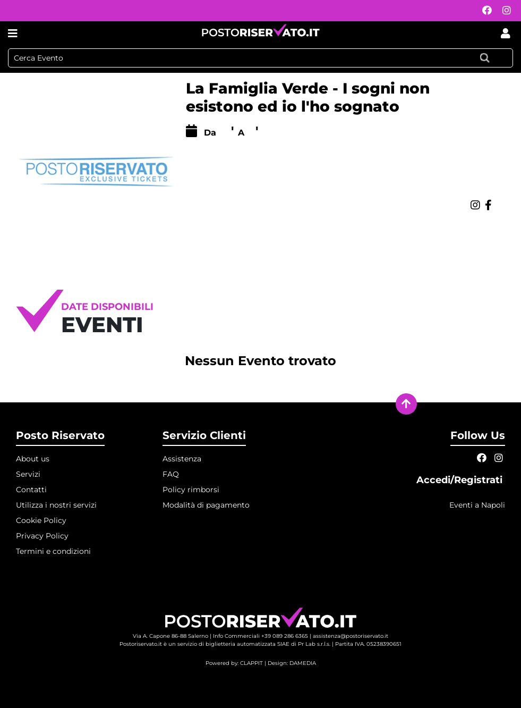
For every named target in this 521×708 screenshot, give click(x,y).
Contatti (31, 489)
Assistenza (182, 458)
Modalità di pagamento (206, 505)
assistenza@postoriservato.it (350, 636)
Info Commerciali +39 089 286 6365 (260, 636)
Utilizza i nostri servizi (56, 505)
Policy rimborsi (191, 489)
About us (32, 458)
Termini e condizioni (53, 551)
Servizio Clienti (204, 435)
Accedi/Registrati (460, 480)
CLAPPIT (251, 663)
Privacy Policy (42, 536)
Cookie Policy (41, 520)
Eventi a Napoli (477, 505)
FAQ (171, 474)
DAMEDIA (302, 663)
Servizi (28, 474)
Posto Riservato (60, 435)
